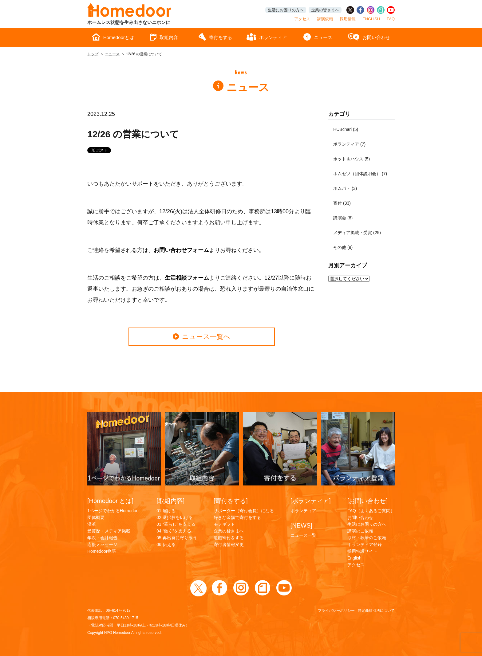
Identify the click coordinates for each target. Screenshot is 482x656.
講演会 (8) (343, 217)
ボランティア (267, 37)
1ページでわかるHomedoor (113, 510)
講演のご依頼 (360, 530)
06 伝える (165, 544)
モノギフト (224, 524)
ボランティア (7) (349, 144)
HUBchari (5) (345, 129)
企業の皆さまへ (325, 10)
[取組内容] (170, 500)
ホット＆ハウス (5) (351, 158)
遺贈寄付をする (229, 537)
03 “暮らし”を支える (176, 524)
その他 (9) (343, 247)
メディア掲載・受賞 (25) (357, 232)
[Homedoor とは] (110, 500)
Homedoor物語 (101, 551)
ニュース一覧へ (202, 336)
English (354, 558)
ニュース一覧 (303, 535)
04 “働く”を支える (173, 530)
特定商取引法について (376, 610)
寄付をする (215, 37)
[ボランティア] (310, 500)
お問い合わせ (369, 37)
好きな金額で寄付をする (237, 517)
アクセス (302, 19)
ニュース (317, 37)
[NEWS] (301, 525)
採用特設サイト (362, 551)
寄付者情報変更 (229, 544)
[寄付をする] (231, 500)
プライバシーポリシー (336, 610)
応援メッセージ (102, 544)
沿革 (91, 524)
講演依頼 (325, 19)
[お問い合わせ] (367, 500)
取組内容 (164, 37)
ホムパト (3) (345, 188)
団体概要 (96, 517)
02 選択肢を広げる (174, 517)
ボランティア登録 (364, 544)
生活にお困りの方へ (286, 10)
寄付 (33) (342, 203)
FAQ (391, 19)
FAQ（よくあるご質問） (371, 510)
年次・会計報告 (102, 537)
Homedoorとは (113, 37)
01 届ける (165, 510)
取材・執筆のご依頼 (366, 537)
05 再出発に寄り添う (176, 537)
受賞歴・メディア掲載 (108, 530)
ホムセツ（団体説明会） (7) (360, 173)
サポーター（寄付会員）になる (244, 510)
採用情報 (348, 19)
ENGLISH (371, 19)
